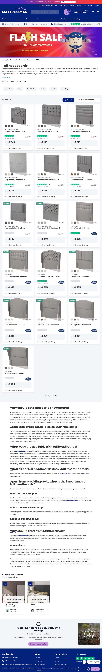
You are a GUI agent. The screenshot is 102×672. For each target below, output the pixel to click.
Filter (68, 100)
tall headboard (20, 451)
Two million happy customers (35, 24)
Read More (6, 77)
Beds (19, 19)
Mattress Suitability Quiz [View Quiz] (45, 6)
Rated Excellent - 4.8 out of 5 (85, 24)
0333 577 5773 (10, 661)
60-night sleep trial (58, 24)
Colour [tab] (18, 81)
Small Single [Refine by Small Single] (7, 89)
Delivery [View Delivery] (78, 6)
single (64, 474)
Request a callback (11, 657)
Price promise (40, 664)
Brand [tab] (12, 81)
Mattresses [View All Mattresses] (7, 19)
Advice (37, 658)
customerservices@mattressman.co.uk (18, 664)
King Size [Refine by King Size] (52, 89)
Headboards (11, 60)
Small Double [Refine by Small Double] (30, 89)
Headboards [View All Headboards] (51, 19)
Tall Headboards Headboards (25, 60)
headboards (72, 500)
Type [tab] (24, 81)
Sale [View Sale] (88, 19)
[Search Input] (47, 12)
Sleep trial (38, 661)
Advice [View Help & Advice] (65, 6)
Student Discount (61, 664)
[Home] (14, 12)
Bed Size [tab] (5, 81)
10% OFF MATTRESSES (34, 2)
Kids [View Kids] (39, 19)
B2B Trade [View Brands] (58, 6)
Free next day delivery (11, 24)
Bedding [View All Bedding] (78, 19)
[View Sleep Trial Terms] (67, 11)
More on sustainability (38, 644)
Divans (29, 19)
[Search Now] (33, 12)
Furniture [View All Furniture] (65, 19)
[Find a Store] (93, 11)
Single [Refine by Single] (19, 89)
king (84, 474)
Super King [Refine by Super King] (64, 89)
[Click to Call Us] (82, 11)
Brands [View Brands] (72, 6)
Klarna (57, 658)
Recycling (58, 661)
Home (4, 60)
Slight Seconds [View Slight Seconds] (87, 6)
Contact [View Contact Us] (97, 6)
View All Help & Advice (10, 577)
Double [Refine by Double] (42, 89)
